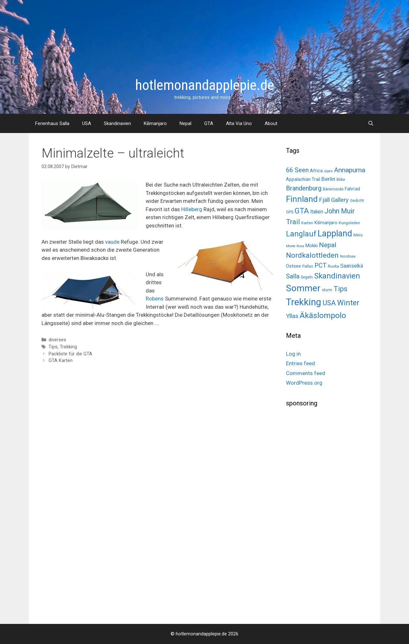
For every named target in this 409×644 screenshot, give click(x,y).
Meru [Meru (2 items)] (358, 235)
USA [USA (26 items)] (329, 303)
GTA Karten (61, 360)
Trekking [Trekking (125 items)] (303, 302)
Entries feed (300, 363)
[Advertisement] (334, 513)
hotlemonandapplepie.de (204, 85)
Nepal (185, 123)
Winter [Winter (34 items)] (348, 302)
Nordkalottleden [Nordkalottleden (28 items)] (312, 255)
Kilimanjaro (155, 123)
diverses (57, 340)
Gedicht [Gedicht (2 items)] (357, 200)
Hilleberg (191, 209)
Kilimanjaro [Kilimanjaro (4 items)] (325, 223)
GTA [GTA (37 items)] (302, 210)
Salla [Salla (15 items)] (292, 276)
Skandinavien (117, 123)
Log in (293, 354)
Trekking (68, 347)
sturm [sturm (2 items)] (327, 289)
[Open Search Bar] (370, 123)
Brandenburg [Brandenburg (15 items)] (303, 188)
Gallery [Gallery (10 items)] (340, 199)
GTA (208, 123)
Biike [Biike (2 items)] (340, 179)
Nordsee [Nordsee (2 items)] (348, 256)
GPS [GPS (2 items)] (289, 212)
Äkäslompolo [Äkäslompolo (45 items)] (323, 315)
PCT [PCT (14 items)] (320, 265)
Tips (53, 347)
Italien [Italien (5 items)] (316, 212)
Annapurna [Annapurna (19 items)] (349, 170)
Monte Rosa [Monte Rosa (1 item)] (295, 246)
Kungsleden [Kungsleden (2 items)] (349, 222)
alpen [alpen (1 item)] (328, 171)
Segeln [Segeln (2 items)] (307, 277)
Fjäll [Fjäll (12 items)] (324, 200)
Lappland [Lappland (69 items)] (335, 233)
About (271, 123)
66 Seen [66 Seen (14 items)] (297, 170)
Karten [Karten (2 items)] (307, 222)
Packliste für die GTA (70, 354)
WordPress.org (304, 383)
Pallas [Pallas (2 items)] (307, 266)
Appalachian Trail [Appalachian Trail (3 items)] (303, 179)
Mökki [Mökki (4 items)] (311, 245)
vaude (112, 242)
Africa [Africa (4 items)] (316, 171)
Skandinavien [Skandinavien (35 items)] (337, 275)
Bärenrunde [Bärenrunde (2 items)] (333, 189)
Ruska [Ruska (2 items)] (333, 266)
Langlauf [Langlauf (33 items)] (301, 233)
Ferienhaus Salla (52, 123)
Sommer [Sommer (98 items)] (303, 288)
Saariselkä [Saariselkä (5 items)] (351, 266)
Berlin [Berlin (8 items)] (328, 179)
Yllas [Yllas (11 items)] (292, 316)
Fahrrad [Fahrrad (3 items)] (352, 188)
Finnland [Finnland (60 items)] (302, 199)
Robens (155, 298)
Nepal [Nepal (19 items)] (327, 245)
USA (86, 123)
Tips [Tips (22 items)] (340, 289)
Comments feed (305, 373)
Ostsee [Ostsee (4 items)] (293, 266)
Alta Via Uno (239, 123)
